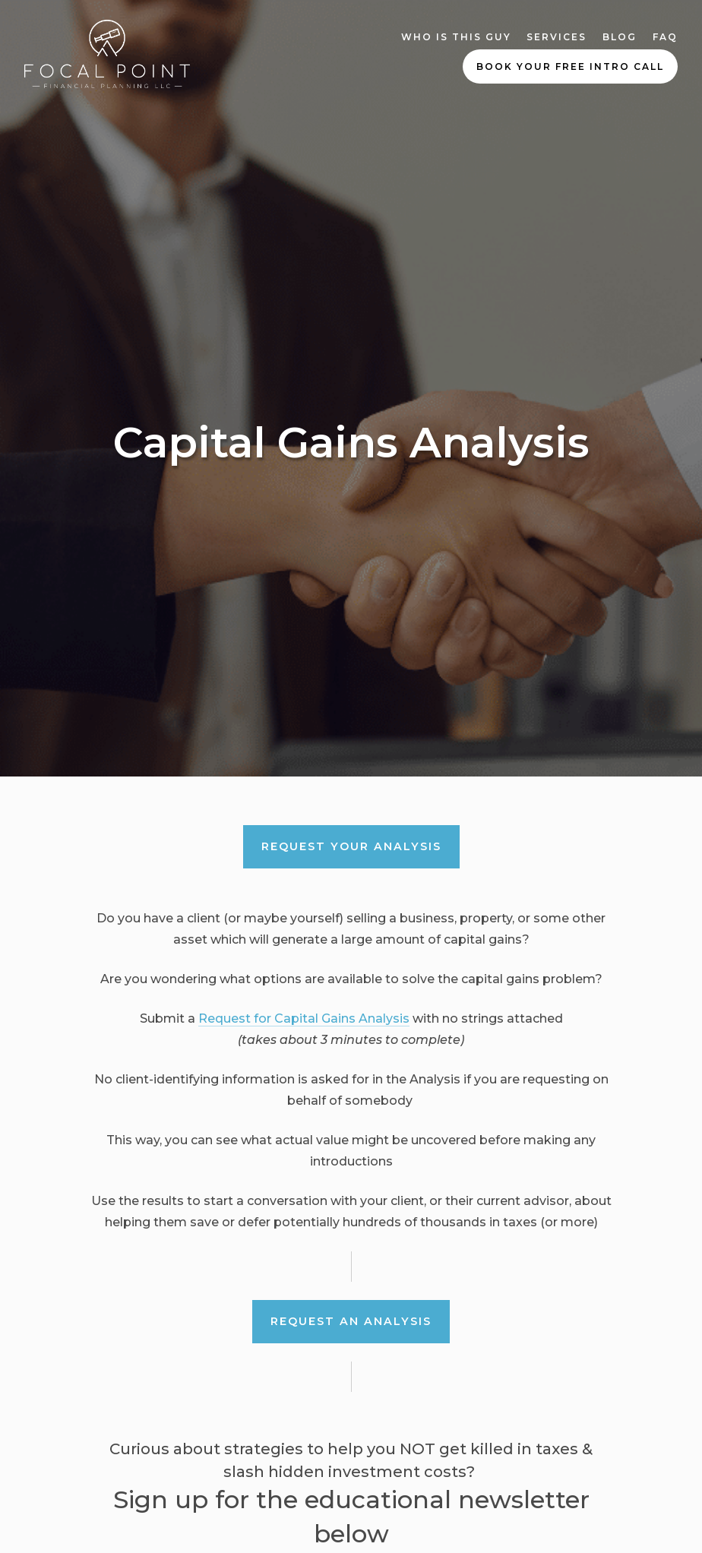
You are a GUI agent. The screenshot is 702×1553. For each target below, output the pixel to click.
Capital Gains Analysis (351, 442)
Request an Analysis (351, 1321)
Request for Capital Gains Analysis (304, 1018)
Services (556, 37)
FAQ (665, 37)
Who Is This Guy (456, 37)
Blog (619, 37)
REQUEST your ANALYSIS (351, 846)
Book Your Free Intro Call (570, 66)
